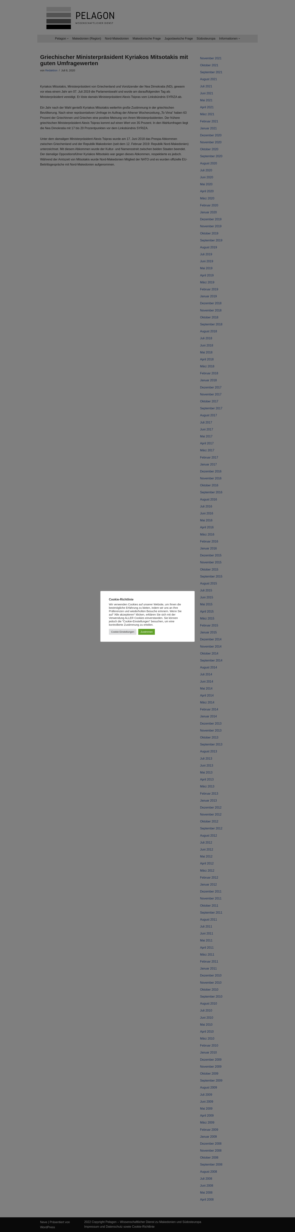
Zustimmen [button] (147, 631)
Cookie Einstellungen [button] (122, 631)
